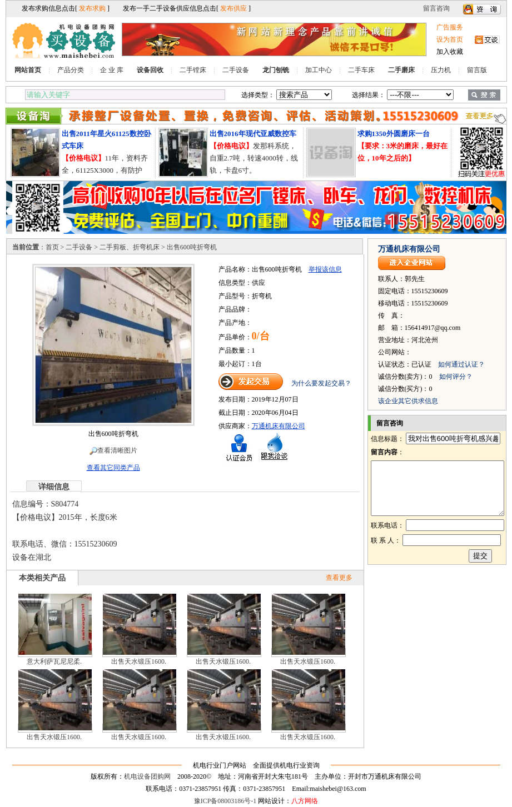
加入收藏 (449, 52)
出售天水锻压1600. (138, 661)
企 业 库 (111, 70)
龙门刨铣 (275, 70)
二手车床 (361, 70)
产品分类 (70, 70)
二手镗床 (193, 70)
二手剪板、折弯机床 (130, 247)
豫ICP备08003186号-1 (225, 801)
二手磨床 (401, 70)
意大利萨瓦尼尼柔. (54, 661)
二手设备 (235, 70)
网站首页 (27, 70)
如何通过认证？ (461, 364)
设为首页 (449, 39)
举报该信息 (325, 269)
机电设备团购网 (147, 776)
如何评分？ (456, 376)
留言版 (477, 70)
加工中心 (318, 70)
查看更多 (339, 578)
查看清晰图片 (113, 450)
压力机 (441, 70)
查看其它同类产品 (113, 468)
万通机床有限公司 (278, 426)
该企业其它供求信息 (408, 401)
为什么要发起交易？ (321, 383)
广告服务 (449, 27)
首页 (52, 247)
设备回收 (150, 70)
